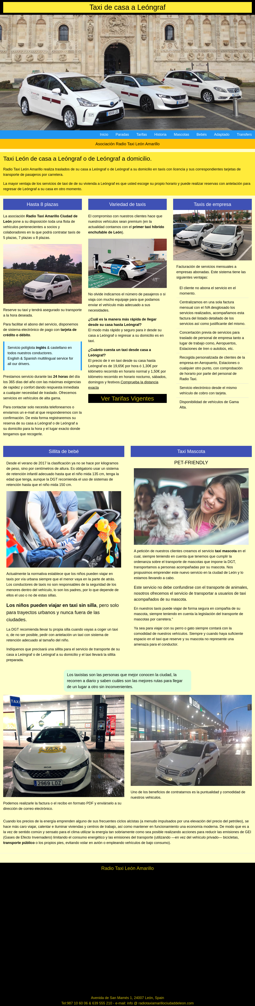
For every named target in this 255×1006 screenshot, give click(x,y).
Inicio (104, 135)
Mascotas (181, 135)
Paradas (122, 135)
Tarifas (141, 135)
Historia (160, 135)
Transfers (244, 135)
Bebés (201, 135)
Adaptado (222, 135)
